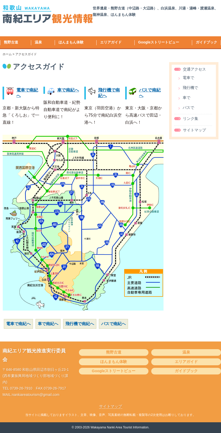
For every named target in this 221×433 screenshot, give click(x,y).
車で (186, 98)
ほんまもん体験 (71, 42)
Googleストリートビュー (158, 42)
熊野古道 (11, 42)
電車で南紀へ (18, 324)
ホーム (7, 54)
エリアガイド (111, 42)
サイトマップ (194, 130)
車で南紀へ (68, 90)
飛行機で (190, 88)
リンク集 (190, 119)
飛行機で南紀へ (79, 324)
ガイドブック (206, 42)
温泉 (38, 42)
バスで (188, 108)
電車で (188, 78)
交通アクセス (194, 69)
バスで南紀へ (113, 324)
